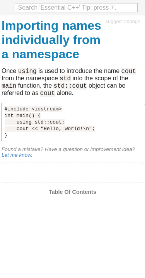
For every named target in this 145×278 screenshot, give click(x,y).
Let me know (16, 160)
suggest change (123, 21)
